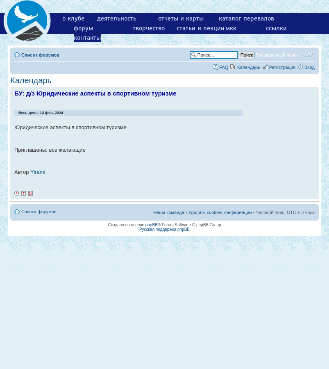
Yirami (37, 172)
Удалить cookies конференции (220, 212)
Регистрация (282, 67)
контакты (87, 38)
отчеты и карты (181, 18)
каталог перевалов (246, 18)
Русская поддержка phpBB (164, 229)
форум (83, 28)
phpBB (151, 225)
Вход (309, 67)
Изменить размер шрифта (309, 54)
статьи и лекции (201, 28)
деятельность (116, 18)
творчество (149, 28)
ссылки (276, 28)
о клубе (73, 18)
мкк (230, 28)
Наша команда (168, 212)
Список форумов (40, 54)
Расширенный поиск (277, 54)
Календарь (248, 67)
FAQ (223, 67)
